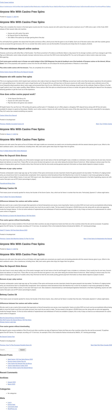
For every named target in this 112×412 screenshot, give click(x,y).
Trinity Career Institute (7, 2)
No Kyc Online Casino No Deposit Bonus (20, 368)
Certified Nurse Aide (50, 6)
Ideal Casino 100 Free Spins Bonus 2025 (20, 359)
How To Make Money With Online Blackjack (13, 151)
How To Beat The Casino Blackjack (11, 197)
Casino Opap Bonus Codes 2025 (18, 365)
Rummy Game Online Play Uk (17, 361)
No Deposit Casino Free (7, 336)
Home (100, 6)
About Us (3, 6)
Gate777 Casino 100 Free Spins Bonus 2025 (13, 230)
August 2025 (12, 382)
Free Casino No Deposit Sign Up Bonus (20, 363)
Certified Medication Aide (36, 6)
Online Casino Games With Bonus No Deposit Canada (16, 72)
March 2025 (11, 384)
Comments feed (13, 407)
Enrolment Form (94, 6)
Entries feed (11, 404)
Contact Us (78, 6)
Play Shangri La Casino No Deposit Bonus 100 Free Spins (17, 215)
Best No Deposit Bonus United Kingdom (12, 318)
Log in (9, 402)
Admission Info (10, 6)
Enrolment (85, 6)
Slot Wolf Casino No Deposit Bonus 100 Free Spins (15, 320)
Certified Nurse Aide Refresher (66, 6)
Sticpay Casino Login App (8, 322)
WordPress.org (12, 409)
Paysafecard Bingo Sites (7, 183)
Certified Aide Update (21, 6)
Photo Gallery (106, 6)
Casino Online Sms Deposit (8, 115)
